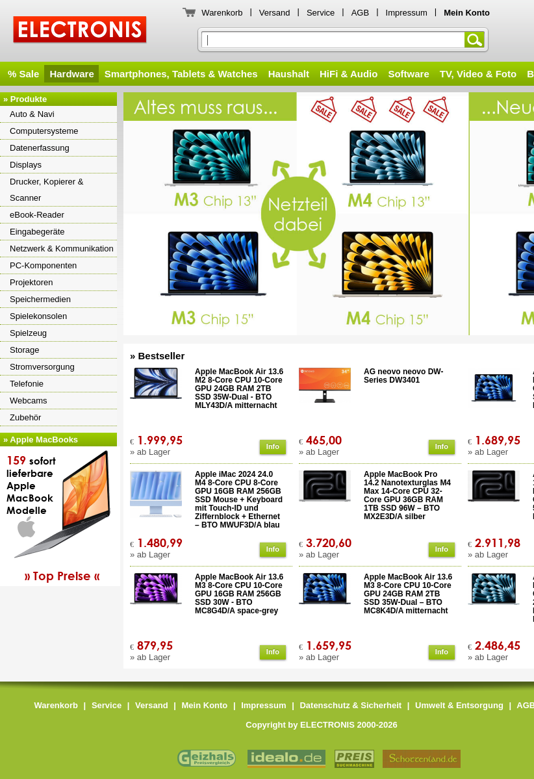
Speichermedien (40, 299)
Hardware (71, 73)
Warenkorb (221, 13)
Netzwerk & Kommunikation (62, 248)
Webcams (28, 400)
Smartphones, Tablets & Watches (181, 73)
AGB (360, 13)
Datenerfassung (40, 148)
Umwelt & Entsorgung (459, 705)
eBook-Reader (37, 215)
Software (408, 73)
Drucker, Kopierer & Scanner (46, 190)
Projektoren (31, 282)
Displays (26, 165)
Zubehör (25, 417)
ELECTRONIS (80, 31)
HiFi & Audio (348, 73)
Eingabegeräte (37, 231)
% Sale (23, 73)
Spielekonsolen (38, 316)
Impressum (406, 13)
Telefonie (27, 384)
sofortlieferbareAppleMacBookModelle (61, 518)
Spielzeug (28, 333)
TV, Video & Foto (478, 73)
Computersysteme (44, 131)
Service (321, 13)
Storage (25, 350)
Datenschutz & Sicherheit (350, 705)
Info (272, 446)
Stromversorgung (42, 367)
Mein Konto (205, 705)
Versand (274, 13)
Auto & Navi (32, 114)
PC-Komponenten (43, 265)
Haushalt (288, 73)
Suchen (476, 39)
